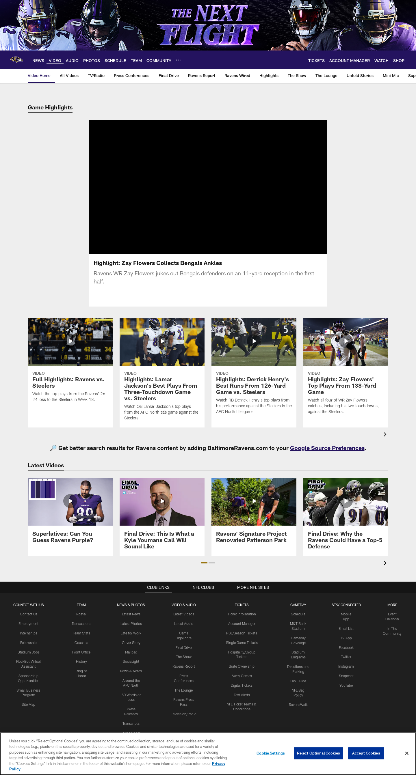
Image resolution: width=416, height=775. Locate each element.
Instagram (346, 666)
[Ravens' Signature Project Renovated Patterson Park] (253, 514)
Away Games (242, 676)
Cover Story (131, 642)
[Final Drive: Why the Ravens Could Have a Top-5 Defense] (345, 517)
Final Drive (184, 647)
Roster (81, 614)
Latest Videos (183, 614)
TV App (346, 638)
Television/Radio (183, 714)
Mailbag (131, 652)
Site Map (28, 704)
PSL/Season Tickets (241, 633)
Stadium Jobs (29, 652)
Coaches (81, 642)
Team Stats (81, 633)
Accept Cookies (366, 753)
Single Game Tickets (242, 642)
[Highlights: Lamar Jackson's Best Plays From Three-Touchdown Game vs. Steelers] (162, 373)
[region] (208, 754)
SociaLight (131, 661)
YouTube (346, 685)
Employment (28, 623)
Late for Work (131, 633)
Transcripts (131, 723)
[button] (204, 563)
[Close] (406, 753)
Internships (28, 633)
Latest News (131, 614)
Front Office (81, 652)
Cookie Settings (271, 753)
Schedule (298, 614)
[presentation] (386, 435)
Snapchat (346, 676)
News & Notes (131, 671)
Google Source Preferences (327, 447)
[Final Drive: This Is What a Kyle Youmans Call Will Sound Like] (162, 517)
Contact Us (28, 614)
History (81, 661)
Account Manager (241, 623)
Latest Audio (183, 623)
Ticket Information (242, 614)
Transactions (81, 623)
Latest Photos (131, 623)
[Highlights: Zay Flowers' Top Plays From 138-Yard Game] (345, 369)
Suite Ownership (242, 666)
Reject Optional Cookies (318, 753)
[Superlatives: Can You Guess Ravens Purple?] (70, 514)
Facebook (346, 647)
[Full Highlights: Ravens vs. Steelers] (70, 363)
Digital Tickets (241, 685)
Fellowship (28, 642)
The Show (184, 657)
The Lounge (183, 690)
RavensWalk (298, 705)
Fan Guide (298, 681)
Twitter (346, 657)
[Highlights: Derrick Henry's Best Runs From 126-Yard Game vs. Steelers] (253, 369)
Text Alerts (242, 695)
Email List (346, 628)
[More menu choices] (178, 60)
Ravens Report (183, 666)
